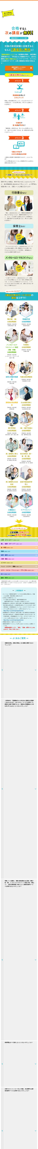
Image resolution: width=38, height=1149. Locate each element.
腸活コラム (6, 1107)
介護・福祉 (24, 1072)
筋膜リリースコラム (26, 1107)
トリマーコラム (7, 1138)
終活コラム (6, 1120)
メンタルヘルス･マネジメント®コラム (28, 1094)
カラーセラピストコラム (27, 1089)
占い (22, 1077)
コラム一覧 (6, 1087)
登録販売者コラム (25, 1112)
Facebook (4, 1060)
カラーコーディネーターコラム (28, 1139)
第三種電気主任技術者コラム (10, 1133)
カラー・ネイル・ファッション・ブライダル (10, 1078)
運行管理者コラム (7, 1131)
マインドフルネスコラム (9, 1093)
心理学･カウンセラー (8, 1067)
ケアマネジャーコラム (9, 1122)
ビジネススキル (7, 1075)
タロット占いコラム (26, 1142)
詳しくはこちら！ (19, 946)
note (34, 1060)
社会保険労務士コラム (27, 1128)
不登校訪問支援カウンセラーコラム (10, 1098)
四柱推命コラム (25, 1145)
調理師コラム (24, 1110)
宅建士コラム (24, 1126)
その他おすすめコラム (27, 1147)
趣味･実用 (5, 1081)
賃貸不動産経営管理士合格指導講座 (26, 484)
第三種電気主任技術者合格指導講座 (12, 484)
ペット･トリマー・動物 (27, 1075)
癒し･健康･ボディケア (27, 1067)
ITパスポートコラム (26, 1136)
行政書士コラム (7, 1128)
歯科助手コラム (7, 1117)
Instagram (22, 1060)
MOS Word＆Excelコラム (9, 1136)
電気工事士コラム (25, 1131)
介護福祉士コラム (25, 1120)
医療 (22, 1070)
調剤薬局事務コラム (26, 1115)
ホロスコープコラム (8, 1145)
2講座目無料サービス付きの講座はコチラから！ (19, 68)
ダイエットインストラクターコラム (28, 1102)
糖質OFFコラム (7, 1112)
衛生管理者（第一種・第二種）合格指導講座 (26, 456)
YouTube (16, 1060)
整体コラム (24, 1097)
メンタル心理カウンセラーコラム (10, 1090)
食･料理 (5, 1070)
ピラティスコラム (25, 1105)
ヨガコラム (6, 1105)
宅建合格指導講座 (26, 377)
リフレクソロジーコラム (9, 1101)
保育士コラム (24, 1117)
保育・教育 (6, 1072)
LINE (28, 1060)
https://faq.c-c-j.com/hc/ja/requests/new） (13, 610)
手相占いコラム (7, 1142)
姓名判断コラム (7, 1147)
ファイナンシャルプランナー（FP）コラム (28, 1123)
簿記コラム (6, 1126)
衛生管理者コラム (25, 1133)
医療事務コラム (7, 1115)
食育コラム (6, 1110)
